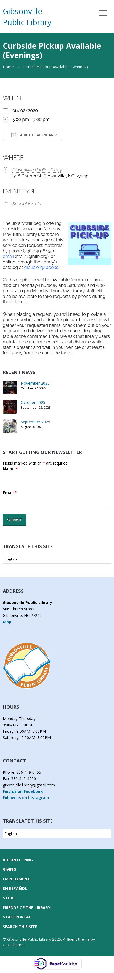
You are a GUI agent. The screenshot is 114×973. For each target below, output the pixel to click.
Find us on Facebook (23, 791)
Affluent (70, 939)
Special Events (26, 203)
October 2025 (33, 402)
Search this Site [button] (20, 926)
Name (10, 468)
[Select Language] (57, 559)
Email (10, 492)
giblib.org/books (41, 267)
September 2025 (35, 421)
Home (8, 66)
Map (7, 621)
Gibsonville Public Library (37, 170)
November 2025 (35, 383)
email (8, 256)
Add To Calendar (32, 134)
